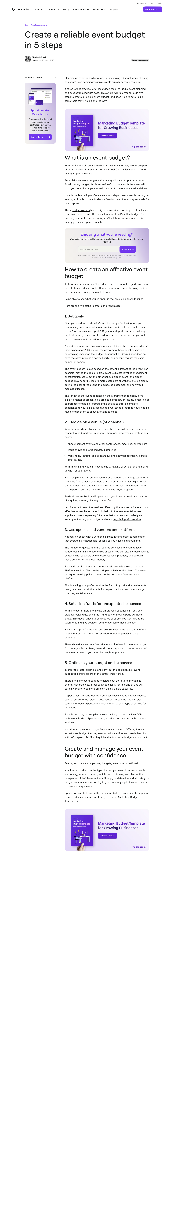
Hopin (105, 570)
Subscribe (128, 249)
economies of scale (102, 551)
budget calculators (110, 718)
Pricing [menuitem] (66, 9)
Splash (114, 570)
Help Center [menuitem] (142, 3)
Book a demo (40, 137)
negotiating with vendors (127, 519)
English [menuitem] (159, 3)
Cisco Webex (93, 570)
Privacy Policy (117, 258)
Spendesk (106, 695)
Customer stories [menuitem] (81, 9)
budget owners (81, 210)
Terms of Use (104, 258)
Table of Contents (40, 77)
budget (85, 184)
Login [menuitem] (152, 3)
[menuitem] (20, 9)
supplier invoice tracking (103, 714)
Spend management (140, 60)
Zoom (138, 570)
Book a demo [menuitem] (152, 9)
